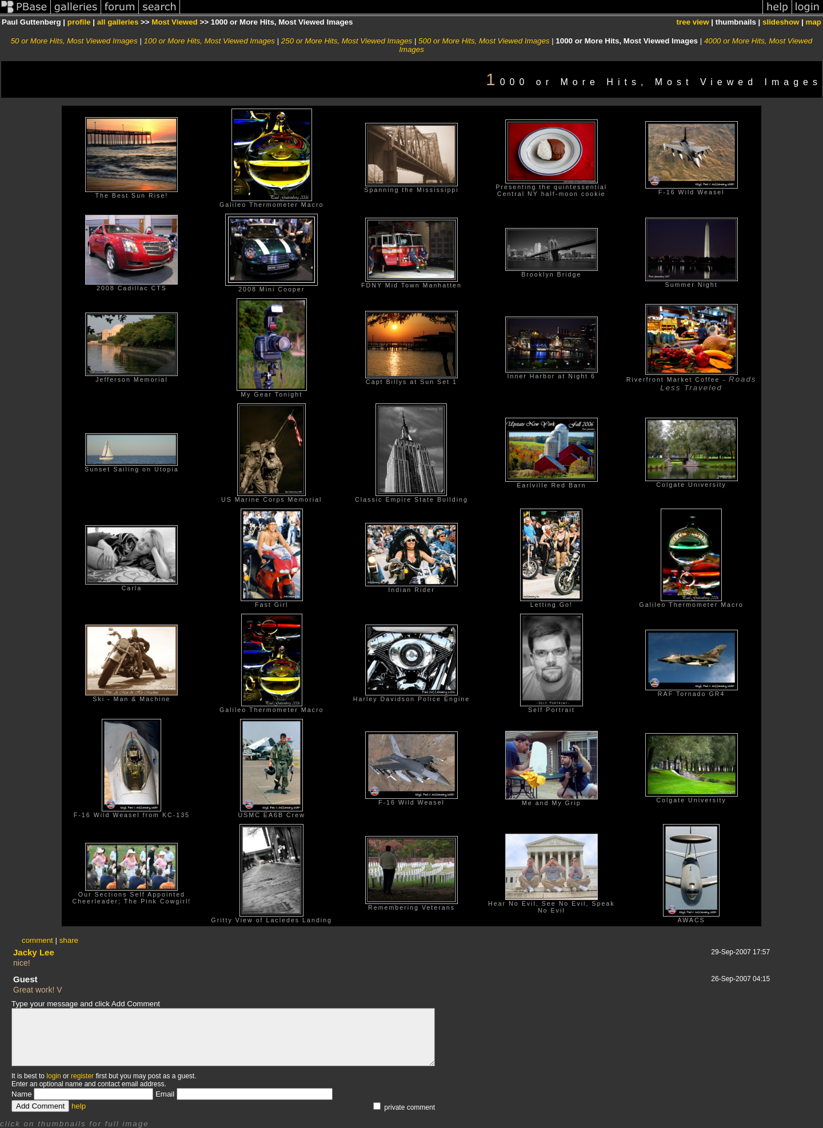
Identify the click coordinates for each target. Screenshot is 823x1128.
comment (37, 940)
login (53, 1076)
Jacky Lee (33, 952)
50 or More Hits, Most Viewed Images (74, 41)
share (68, 940)
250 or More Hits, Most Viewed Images (346, 41)
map (813, 22)
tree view (693, 22)
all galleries (118, 22)
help (78, 1106)
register (82, 1076)
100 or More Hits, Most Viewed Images (209, 41)
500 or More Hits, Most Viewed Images (483, 41)
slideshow (780, 22)
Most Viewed (174, 22)
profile (79, 22)
